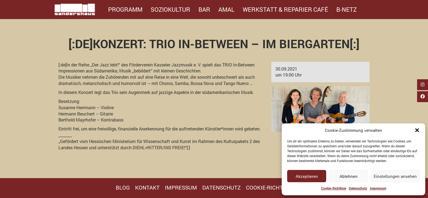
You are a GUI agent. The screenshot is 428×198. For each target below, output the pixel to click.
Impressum (378, 188)
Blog (123, 187)
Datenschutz (358, 188)
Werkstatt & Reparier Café (285, 9)
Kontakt (147, 187)
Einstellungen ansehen (395, 176)
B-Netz (346, 9)
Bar (204, 9)
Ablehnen (349, 176)
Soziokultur (170, 9)
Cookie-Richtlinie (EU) (277, 187)
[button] (417, 130)
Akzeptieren (307, 176)
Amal (226, 9)
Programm (125, 9)
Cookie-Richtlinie (333, 188)
